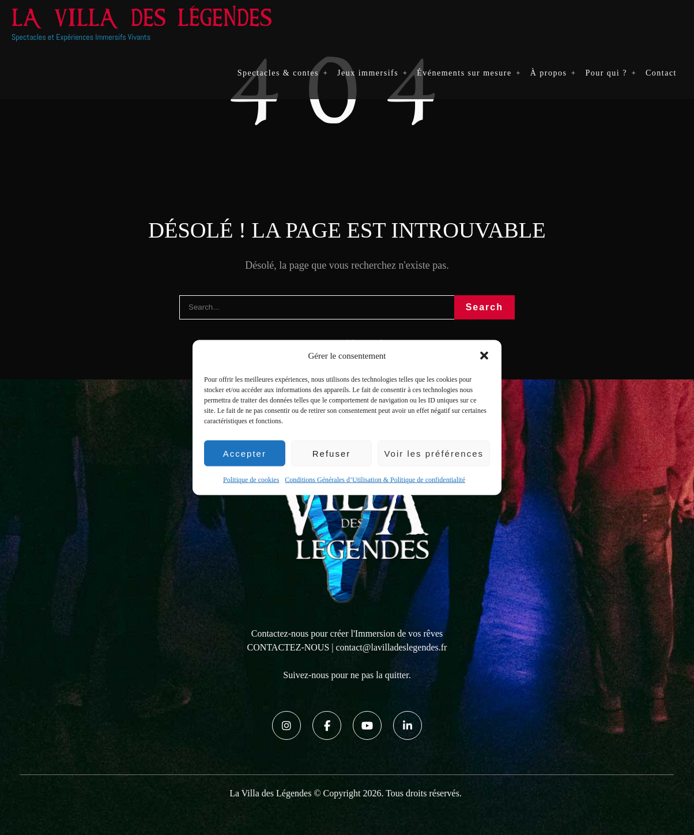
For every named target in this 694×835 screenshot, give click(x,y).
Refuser (331, 453)
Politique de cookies (251, 480)
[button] (484, 356)
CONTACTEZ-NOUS (288, 647)
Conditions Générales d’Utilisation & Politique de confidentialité (375, 480)
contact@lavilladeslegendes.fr (391, 647)
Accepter (244, 453)
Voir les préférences (434, 453)
